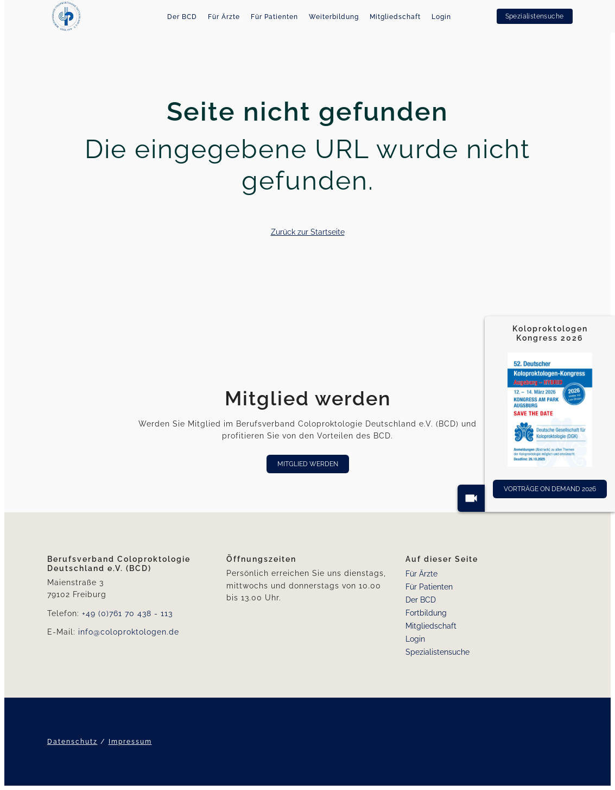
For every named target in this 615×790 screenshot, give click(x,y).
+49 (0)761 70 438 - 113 (127, 613)
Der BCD (183, 17)
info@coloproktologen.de (128, 632)
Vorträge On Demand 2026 (550, 489)
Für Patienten (275, 17)
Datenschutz (72, 741)
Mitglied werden (307, 464)
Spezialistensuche (534, 16)
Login (441, 17)
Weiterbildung (335, 17)
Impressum (130, 741)
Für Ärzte (225, 17)
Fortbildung (426, 613)
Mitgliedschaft (396, 17)
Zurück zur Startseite (308, 232)
